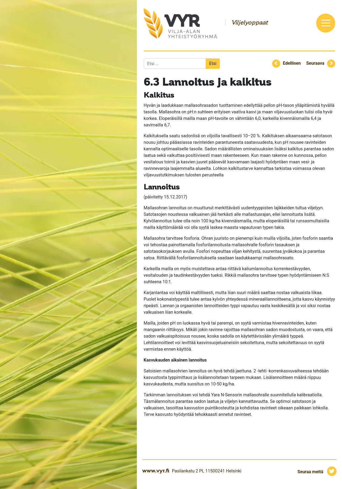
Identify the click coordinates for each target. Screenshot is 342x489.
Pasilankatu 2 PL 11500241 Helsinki (206, 471)
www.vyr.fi (155, 470)
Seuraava (315, 63)
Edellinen (292, 63)
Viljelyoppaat (249, 22)
